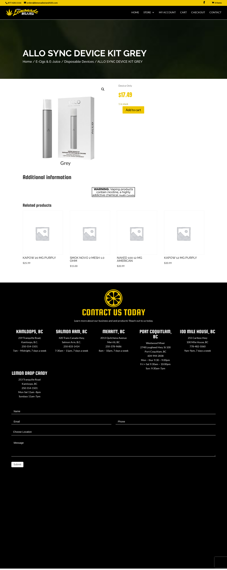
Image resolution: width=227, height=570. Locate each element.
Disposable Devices (79, 61)
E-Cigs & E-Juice (48, 61)
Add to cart (133, 110)
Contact (215, 12)
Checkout (198, 12)
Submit (17, 464)
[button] (103, 89)
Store (147, 12)
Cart (183, 12)
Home (135, 12)
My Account (167, 12)
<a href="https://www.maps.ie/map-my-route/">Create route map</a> (113, 524)
